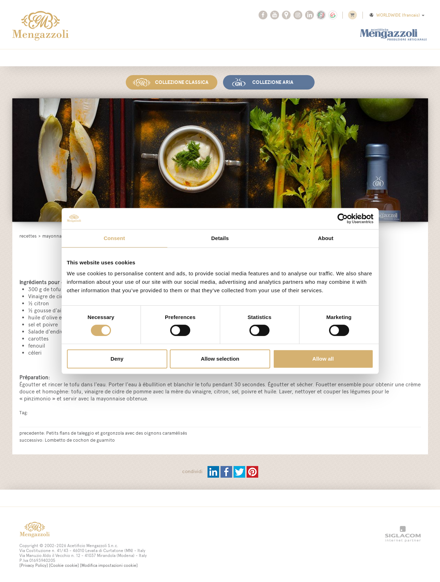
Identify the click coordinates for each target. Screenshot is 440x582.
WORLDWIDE (396, 15)
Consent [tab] (114, 238)
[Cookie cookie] (64, 565)
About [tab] (326, 238)
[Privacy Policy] (33, 565)
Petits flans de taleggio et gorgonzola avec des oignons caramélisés (116, 433)
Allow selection (220, 359)
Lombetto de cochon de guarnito (80, 440)
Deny (117, 359)
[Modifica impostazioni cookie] (109, 565)
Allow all (323, 359)
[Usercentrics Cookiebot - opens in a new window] (342, 218)
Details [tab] (220, 238)
